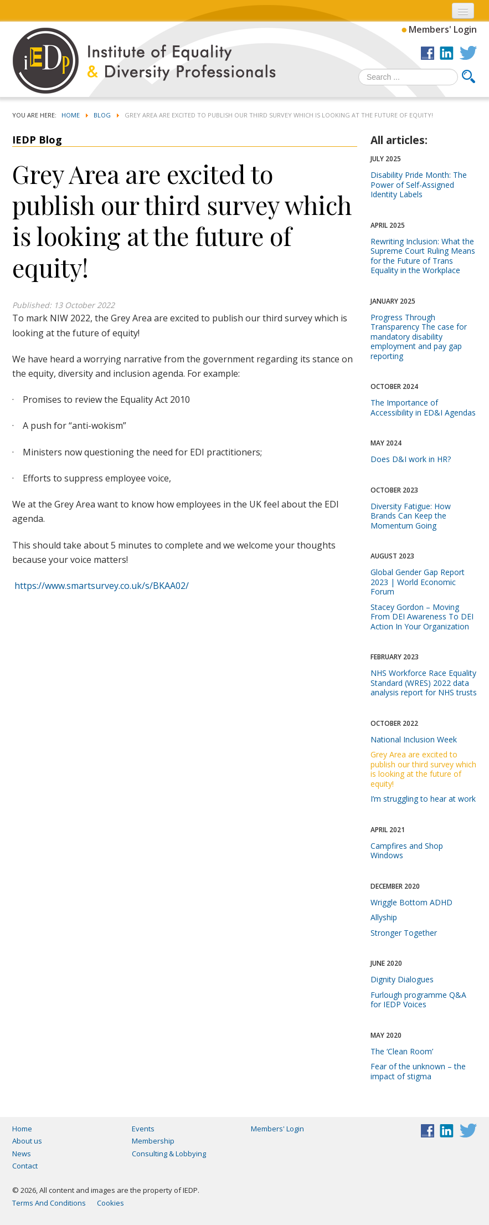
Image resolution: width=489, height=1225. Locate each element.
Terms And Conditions (49, 1203)
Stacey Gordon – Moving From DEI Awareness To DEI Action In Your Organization (421, 617)
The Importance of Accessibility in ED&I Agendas (423, 407)
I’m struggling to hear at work (423, 798)
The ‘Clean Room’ (401, 1051)
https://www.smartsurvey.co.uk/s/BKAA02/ (101, 586)
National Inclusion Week (413, 739)
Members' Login (443, 29)
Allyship (383, 917)
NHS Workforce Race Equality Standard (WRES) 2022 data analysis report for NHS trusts (423, 683)
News (21, 1154)
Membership (153, 1141)
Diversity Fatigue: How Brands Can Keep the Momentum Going (410, 516)
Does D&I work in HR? (410, 459)
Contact (25, 1166)
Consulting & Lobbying (169, 1154)
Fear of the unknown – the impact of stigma (418, 1071)
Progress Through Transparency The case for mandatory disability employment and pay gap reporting (418, 336)
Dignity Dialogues (402, 979)
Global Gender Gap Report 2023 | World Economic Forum (417, 582)
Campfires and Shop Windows (406, 850)
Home (22, 1129)
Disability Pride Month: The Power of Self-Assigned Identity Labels (418, 184)
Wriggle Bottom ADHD (411, 902)
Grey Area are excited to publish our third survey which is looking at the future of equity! (423, 769)
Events (143, 1129)
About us (27, 1141)
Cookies (110, 1203)
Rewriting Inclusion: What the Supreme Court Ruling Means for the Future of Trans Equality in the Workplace (422, 256)
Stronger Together (403, 932)
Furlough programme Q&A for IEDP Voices (418, 1000)
